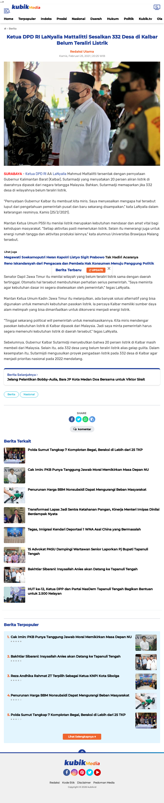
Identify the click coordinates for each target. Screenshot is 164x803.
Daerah (96, 19)
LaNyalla (59, 174)
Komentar (82, 429)
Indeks (46, 19)
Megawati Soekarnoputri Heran (30, 257)
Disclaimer (84, 782)
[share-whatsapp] (85, 419)
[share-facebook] (72, 419)
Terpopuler (27, 19)
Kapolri (62, 257)
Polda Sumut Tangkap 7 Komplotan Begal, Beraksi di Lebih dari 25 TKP (68, 715)
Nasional (78, 19)
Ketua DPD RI (35, 174)
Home (8, 19)
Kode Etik (68, 782)
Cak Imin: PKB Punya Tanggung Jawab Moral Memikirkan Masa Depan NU (71, 637)
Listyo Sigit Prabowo (86, 257)
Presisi (62, 19)
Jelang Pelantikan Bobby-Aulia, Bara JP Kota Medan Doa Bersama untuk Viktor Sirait (76, 379)
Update (96, 270)
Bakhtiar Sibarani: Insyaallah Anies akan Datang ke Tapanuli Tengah (65, 656)
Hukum (113, 19)
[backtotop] (82, 753)
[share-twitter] (79, 419)
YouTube (100, 774)
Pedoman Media (103, 782)
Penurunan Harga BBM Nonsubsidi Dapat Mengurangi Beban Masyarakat (70, 695)
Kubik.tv (145, 19)
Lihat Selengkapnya (82, 736)
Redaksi (55, 782)
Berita (11, 394)
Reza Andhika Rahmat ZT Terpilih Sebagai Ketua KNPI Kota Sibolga (65, 676)
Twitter (91, 774)
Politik (129, 19)
